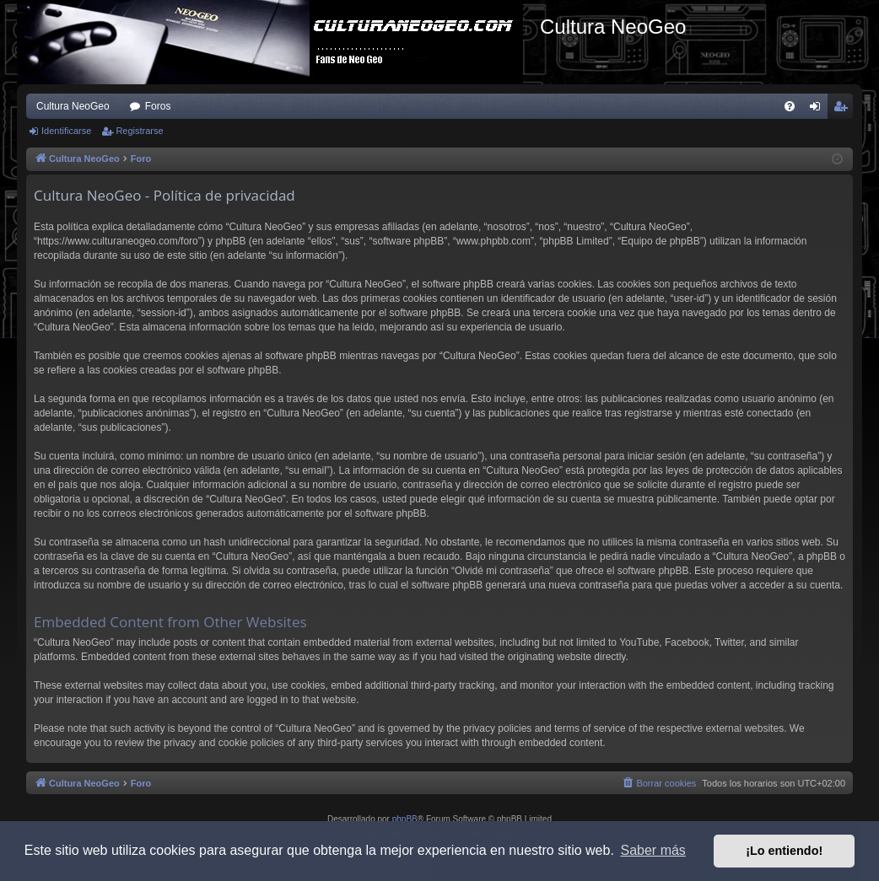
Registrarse (139, 131)
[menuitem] (789, 106)
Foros (158, 106)
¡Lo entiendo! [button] (784, 850)
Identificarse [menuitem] (819, 109)
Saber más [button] (653, 850)
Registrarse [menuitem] (844, 109)
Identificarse (66, 131)
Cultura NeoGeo (73, 106)
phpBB (405, 819)
